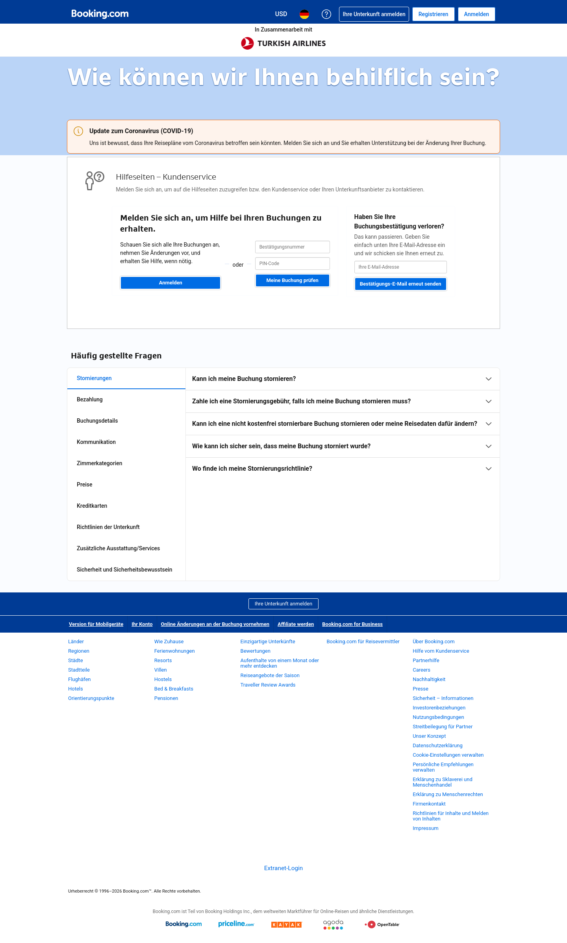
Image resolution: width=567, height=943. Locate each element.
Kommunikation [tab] (96, 442)
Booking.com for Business (352, 624)
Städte (75, 660)
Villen (160, 670)
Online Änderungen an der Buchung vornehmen (215, 624)
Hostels (163, 679)
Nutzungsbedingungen (438, 717)
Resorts (163, 660)
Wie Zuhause (169, 641)
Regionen (78, 651)
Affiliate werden (296, 624)
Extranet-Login (283, 868)
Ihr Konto (142, 624)
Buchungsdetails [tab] (97, 421)
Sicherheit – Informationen (443, 698)
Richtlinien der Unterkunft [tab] (108, 527)
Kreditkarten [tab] (92, 506)
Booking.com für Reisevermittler (362, 641)
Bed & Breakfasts (173, 689)
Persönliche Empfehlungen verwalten (443, 767)
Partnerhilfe (426, 660)
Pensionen (166, 698)
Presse (420, 689)
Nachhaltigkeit (429, 679)
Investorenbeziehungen (439, 708)
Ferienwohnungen (174, 651)
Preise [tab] (85, 484)
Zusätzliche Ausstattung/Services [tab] (118, 548)
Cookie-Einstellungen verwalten (448, 755)
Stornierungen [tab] (94, 378)
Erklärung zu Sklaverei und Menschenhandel (442, 782)
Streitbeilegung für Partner (442, 727)
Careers (421, 670)
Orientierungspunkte (91, 698)
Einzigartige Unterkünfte (268, 641)
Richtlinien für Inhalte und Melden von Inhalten (451, 816)
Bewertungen (256, 651)
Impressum (425, 828)
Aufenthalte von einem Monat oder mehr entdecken (280, 663)
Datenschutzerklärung (438, 745)
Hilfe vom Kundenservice (441, 651)
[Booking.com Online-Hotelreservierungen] (100, 14)
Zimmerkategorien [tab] (99, 463)
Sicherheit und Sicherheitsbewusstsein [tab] (124, 569)
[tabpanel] (343, 424)
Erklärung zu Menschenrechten (448, 794)
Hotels (75, 689)
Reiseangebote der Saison (270, 675)
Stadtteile (79, 670)
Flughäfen (79, 679)
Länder (76, 641)
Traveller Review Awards (268, 685)
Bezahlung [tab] (90, 399)
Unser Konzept (429, 736)
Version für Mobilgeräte (96, 624)
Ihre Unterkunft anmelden (283, 604)
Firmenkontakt (429, 804)
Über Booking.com (433, 641)
